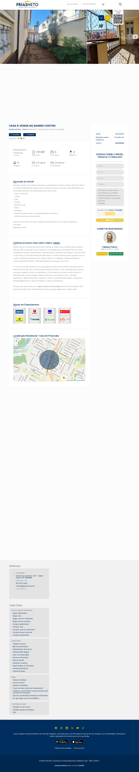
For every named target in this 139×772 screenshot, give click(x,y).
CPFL (15, 712)
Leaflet (70, 380)
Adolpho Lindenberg (20, 685)
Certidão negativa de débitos (23, 710)
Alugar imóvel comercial (21, 621)
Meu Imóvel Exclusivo (20, 646)
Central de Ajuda (19, 671)
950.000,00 (119, 134)
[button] (103, 4)
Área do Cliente (72, 4)
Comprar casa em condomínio (24, 630)
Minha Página (102, 254)
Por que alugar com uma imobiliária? (26, 698)
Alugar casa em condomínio (23, 618)
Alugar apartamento (20, 613)
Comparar (29, 134)
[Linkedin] (67, 728)
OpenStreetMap (80, 380)
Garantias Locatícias (20, 663)
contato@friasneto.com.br (25, 586)
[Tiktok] (83, 728)
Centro (24, 129)
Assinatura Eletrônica (20, 668)
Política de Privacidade (63, 748)
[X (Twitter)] (72, 728)
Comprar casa (18, 627)
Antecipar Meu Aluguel (21, 652)
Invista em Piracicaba (20, 657)
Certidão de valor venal (21, 707)
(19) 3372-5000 (89, 4)
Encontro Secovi (19, 683)
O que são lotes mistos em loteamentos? (28, 688)
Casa (19, 129)
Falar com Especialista (21, 655)
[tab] (101, 18)
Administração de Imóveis (22, 649)
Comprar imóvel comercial (22, 632)
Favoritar (14, 134)
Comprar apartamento (21, 624)
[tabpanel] (69, 37)
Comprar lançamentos (21, 635)
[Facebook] (56, 728)
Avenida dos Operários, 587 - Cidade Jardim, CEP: (29, 577)
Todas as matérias (19, 680)
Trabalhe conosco (19, 644)
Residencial (13, 129)
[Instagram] (61, 728)
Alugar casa (17, 616)
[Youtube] (77, 728)
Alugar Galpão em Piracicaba (23, 666)
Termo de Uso (79, 748)
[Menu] (119, 4)
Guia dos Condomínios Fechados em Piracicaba (30, 695)
